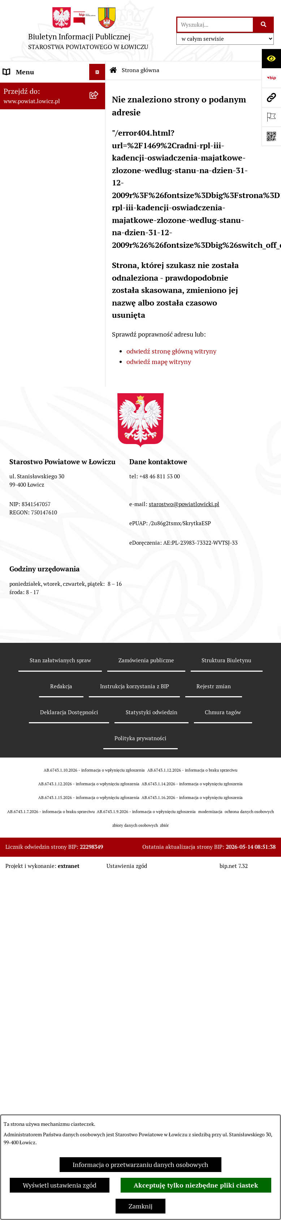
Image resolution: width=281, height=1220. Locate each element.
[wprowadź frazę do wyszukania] (215, 25)
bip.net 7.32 (234, 866)
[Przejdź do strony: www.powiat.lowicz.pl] (271, 97)
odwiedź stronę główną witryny (171, 351)
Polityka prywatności (140, 738)
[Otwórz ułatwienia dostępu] (271, 58)
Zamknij (140, 1206)
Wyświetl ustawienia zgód (59, 1185)
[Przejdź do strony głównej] (88, 30)
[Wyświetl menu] (97, 72)
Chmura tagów (223, 712)
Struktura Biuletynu (226, 660)
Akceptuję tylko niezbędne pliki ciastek (196, 1185)
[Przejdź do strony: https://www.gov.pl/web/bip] (271, 78)
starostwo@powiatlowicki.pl (184, 504)
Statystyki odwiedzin (151, 712)
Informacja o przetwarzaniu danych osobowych (140, 1164)
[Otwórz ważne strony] (271, 117)
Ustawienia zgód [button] (127, 866)
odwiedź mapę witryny (158, 361)
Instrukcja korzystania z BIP (134, 686)
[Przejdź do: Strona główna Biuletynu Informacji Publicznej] (113, 70)
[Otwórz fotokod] (271, 136)
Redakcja (61, 686)
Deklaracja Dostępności (69, 712)
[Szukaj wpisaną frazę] (264, 25)
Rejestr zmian (213, 686)
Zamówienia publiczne (146, 660)
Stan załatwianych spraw (60, 660)
